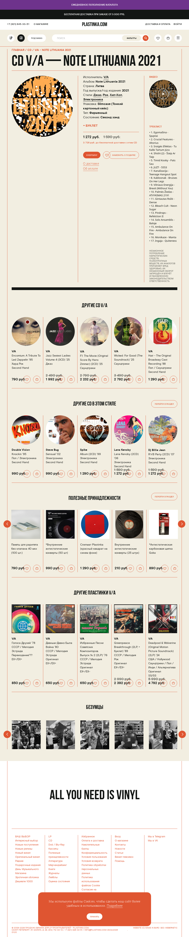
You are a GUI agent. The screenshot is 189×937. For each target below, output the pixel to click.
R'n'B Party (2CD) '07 (161, 454)
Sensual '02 (53, 454)
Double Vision (21, 450)
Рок (105, 95)
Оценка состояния (59, 881)
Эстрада (17, 651)
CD (21, 38)
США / (159, 659)
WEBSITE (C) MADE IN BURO (146, 928)
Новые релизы (23, 848)
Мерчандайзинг (57, 865)
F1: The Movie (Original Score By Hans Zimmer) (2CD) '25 (94, 360)
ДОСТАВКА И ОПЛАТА (157, 24)
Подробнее (115, 906)
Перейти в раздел (164, 497)
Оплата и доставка (93, 840)
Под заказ (36, 38)
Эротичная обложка (27, 877)
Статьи (119, 852)
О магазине (121, 840)
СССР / (23, 647)
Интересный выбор (26, 840)
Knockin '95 (19, 454)
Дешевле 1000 (24, 881)
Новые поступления (26, 844)
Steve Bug (52, 450)
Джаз (97, 95)
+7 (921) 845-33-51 (18, 24)
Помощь (120, 861)
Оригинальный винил (27, 857)
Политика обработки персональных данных (94, 869)
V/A (106, 77)
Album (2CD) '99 (90, 454)
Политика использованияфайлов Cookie (91, 881)
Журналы (53, 873)
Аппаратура (55, 861)
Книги (51, 869)
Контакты (120, 844)
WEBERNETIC (171, 928)
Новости (120, 848)
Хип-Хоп (116, 95)
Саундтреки (87, 368)
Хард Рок (17, 363)
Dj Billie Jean (156, 450)
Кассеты (53, 848)
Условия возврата (92, 861)
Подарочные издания (27, 865)
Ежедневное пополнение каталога (94, 4)
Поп (150, 368)
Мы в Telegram (156, 836)
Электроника (93, 99)
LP (11, 38)
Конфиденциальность (94, 852)
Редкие (19, 861)
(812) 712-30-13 (55, 930)
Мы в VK (153, 840)
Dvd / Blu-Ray (56, 844)
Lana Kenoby (122, 450)
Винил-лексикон (124, 857)
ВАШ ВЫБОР (22, 836)
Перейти (164, 404)
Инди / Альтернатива (162, 667)
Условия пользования (94, 857)
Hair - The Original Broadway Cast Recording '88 (159, 359)
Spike (83, 450)
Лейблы (53, 877)
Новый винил (23, 852)
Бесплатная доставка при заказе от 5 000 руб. (94, 14)
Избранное (88, 836)
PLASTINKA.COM (81, 928)
